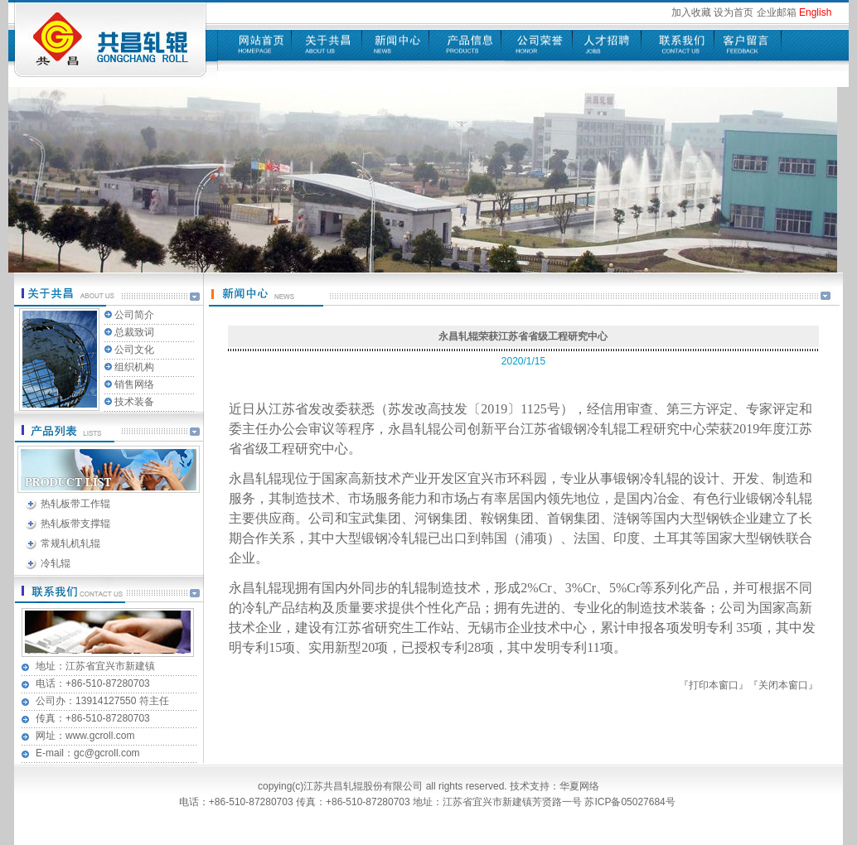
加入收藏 (691, 12)
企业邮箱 (776, 12)
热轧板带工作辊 (75, 503)
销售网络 (134, 384)
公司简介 (134, 315)
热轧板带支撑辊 (75, 523)
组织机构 (134, 367)
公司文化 (134, 349)
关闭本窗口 (783, 685)
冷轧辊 (55, 563)
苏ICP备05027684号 (631, 802)
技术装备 (134, 402)
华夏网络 (579, 786)
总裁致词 (134, 332)
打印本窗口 (713, 685)
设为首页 (733, 12)
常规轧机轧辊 (70, 543)
